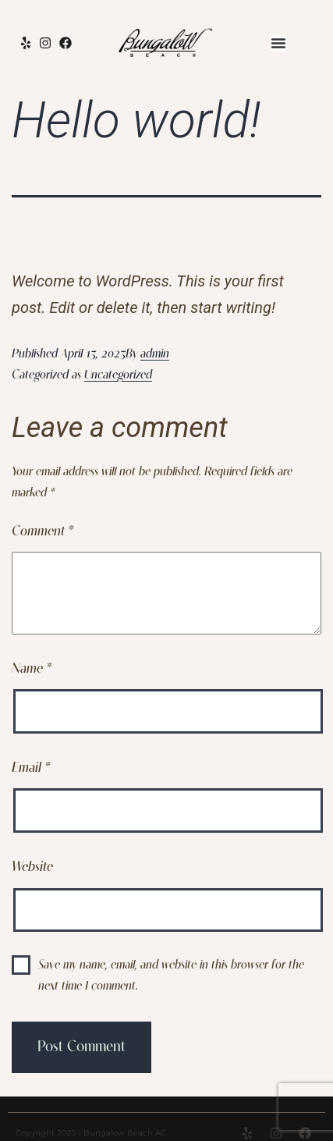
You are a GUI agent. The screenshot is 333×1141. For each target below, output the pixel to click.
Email (31, 768)
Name (31, 669)
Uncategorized (118, 375)
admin (154, 354)
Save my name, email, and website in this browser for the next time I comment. (171, 976)
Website (32, 867)
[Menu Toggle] (278, 43)
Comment (42, 531)
